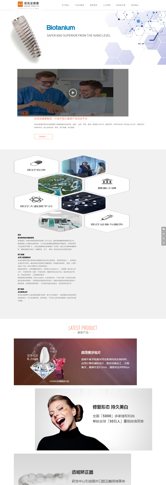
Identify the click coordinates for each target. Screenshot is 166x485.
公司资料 (22, 437)
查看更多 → (88, 96)
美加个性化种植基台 (37, 437)
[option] (83, 38)
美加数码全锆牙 (36, 452)
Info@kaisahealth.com (128, 456)
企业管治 (70, 442)
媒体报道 (54, 439)
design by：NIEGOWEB (94, 481)
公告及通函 (71, 439)
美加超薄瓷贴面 (36, 447)
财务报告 (70, 437)
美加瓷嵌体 (34, 454)
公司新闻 (54, 434)
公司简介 (22, 434)
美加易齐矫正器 (36, 442)
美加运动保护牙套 (36, 457)
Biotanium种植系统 (37, 434)
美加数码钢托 (35, 439)
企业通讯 (70, 444)
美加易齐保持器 (36, 444)
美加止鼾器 (34, 459)
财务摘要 (70, 434)
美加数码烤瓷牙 (36, 449)
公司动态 (54, 437)
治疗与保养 (54, 442)
